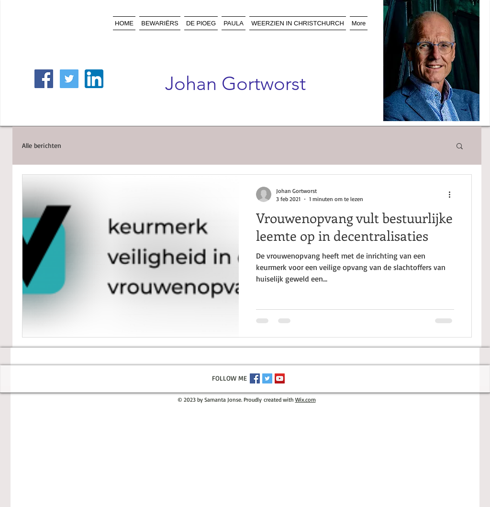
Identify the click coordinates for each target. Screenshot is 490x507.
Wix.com (305, 399)
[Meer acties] (452, 194)
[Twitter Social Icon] (69, 78)
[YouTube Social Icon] (280, 378)
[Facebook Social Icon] (43, 78)
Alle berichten (41, 145)
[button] (459, 147)
